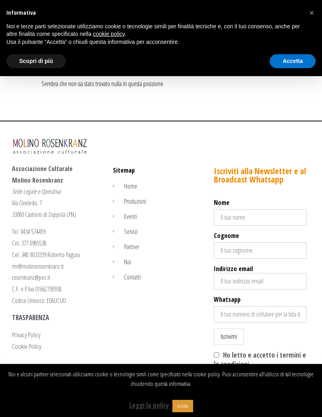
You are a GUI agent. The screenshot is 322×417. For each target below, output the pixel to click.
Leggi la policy (149, 405)
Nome (221, 202)
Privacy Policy (26, 334)
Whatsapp (227, 299)
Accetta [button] (182, 405)
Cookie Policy (26, 346)
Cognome (226, 235)
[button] (311, 12)
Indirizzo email (260, 276)
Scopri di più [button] (36, 61)
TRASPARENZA (30, 317)
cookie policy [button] (108, 34)
